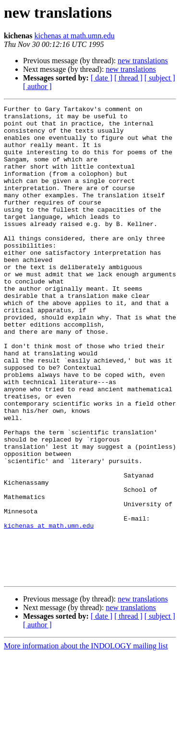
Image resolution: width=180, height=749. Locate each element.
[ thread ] (128, 78)
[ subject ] (159, 78)
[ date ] (101, 78)
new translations (143, 61)
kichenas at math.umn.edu (75, 36)
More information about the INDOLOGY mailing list (86, 741)
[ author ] (37, 86)
